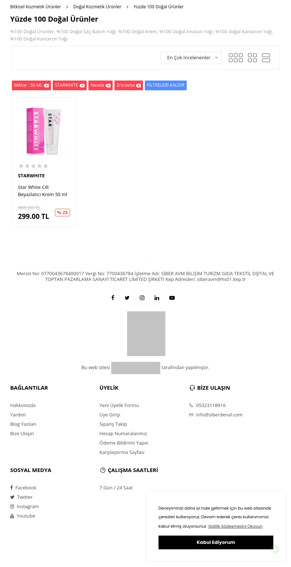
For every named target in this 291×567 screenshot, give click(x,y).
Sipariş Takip (113, 424)
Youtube (22, 516)
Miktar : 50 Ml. (31, 85)
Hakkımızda (22, 405)
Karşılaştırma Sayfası (122, 452)
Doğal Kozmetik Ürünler (97, 7)
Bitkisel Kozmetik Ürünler (35, 7)
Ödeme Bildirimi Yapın (124, 443)
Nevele (100, 85)
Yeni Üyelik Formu (119, 405)
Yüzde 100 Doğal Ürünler (159, 7)
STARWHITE (69, 85)
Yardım (18, 414)
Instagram (24, 506)
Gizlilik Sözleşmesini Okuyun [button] (235, 526)
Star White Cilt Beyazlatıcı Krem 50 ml (42, 191)
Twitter (21, 497)
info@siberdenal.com (216, 414)
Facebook (23, 487)
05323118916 (207, 405)
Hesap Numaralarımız (123, 433)
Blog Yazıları (23, 424)
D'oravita (129, 85)
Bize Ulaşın (22, 433)
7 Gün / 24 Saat (116, 487)
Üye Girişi (110, 414)
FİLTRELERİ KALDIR (165, 85)
